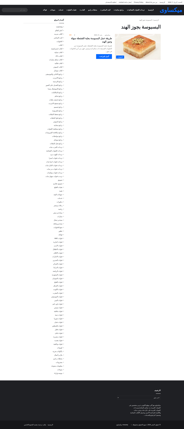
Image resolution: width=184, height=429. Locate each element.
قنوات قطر (58, 329)
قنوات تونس (58, 308)
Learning (59, 27)
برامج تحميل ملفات (55, 100)
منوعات (52, 10)
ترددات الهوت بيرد (56, 154)
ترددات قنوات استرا (55, 158)
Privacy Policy (138, 2)
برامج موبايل (58, 140)
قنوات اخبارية (57, 242)
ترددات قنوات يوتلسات (54, 173)
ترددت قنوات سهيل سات (54, 176)
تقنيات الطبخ (72, 10)
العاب (83, 10)
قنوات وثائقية (58, 344)
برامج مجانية (119, 10)
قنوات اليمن (58, 300)
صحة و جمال (58, 220)
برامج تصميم (58, 107)
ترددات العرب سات (55, 147)
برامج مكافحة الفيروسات (53, 133)
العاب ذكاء (59, 56)
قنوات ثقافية (58, 311)
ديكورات (59, 202)
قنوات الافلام (58, 253)
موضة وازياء (58, 373)
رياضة (60, 209)
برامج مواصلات (57, 136)
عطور (60, 231)
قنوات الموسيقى (56, 297)
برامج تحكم (58, 96)
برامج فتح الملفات (56, 118)
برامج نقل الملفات (56, 143)
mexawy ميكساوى (122, 425)
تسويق (60, 180)
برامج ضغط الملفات (55, 114)
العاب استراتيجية (56, 49)
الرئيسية (162, 2)
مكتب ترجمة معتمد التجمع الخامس (35, 425)
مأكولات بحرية (57, 351)
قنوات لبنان (58, 333)
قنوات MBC (58, 238)
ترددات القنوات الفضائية (136, 10)
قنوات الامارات (57, 256)
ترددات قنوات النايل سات (53, 165)
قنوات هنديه (58, 340)
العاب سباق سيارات (55, 60)
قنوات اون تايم (57, 304)
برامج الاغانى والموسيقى (54, 74)
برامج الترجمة (57, 81)
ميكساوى (107, 35)
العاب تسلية (58, 52)
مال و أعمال (58, 355)
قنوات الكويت (57, 289)
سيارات (59, 216)
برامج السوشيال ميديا (55, 89)
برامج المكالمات (57, 92)
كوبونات (59, 348)
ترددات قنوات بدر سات (54, 169)
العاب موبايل (58, 71)
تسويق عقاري (57, 184)
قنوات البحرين (57, 260)
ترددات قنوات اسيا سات (54, 162)
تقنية (60, 191)
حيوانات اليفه (58, 195)
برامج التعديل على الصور (54, 85)
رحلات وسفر (58, 205)
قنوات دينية (58, 315)
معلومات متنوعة (56, 366)
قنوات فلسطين (57, 326)
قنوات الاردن (58, 246)
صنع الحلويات (58, 227)
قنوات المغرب (57, 293)
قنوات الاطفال (57, 249)
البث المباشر (106, 10)
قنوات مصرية (57, 337)
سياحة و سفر (57, 213)
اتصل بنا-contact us (125, 2)
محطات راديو (92, 10)
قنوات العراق (58, 286)
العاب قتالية (58, 63)
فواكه (45, 10)
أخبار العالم (58, 30)
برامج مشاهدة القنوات (54, 129)
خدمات (61, 10)
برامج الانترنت (57, 78)
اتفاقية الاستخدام (111, 2)
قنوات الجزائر (57, 264)
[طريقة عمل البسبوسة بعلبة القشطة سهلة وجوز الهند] (138, 47)
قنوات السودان (57, 278)
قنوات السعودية (57, 275)
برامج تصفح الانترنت (55, 103)
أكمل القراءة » (104, 56)
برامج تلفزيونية (57, 111)
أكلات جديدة (58, 34)
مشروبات (59, 362)
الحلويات (59, 41)
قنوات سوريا (58, 318)
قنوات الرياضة (57, 271)
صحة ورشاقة (57, 224)
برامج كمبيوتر (57, 122)
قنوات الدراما (58, 267)
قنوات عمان (58, 322)
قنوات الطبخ (58, 282)
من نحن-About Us (151, 2)
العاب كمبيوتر (57, 67)
